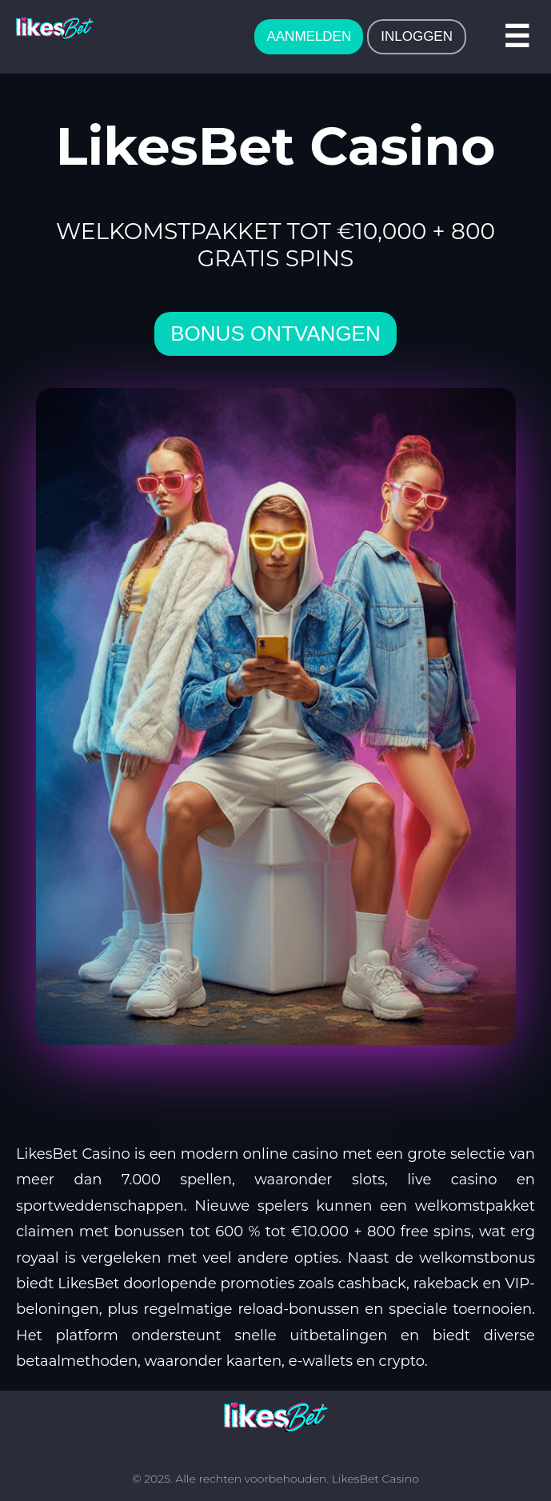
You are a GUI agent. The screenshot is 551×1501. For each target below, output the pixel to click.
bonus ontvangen (275, 333)
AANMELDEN (308, 36)
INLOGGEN (417, 36)
